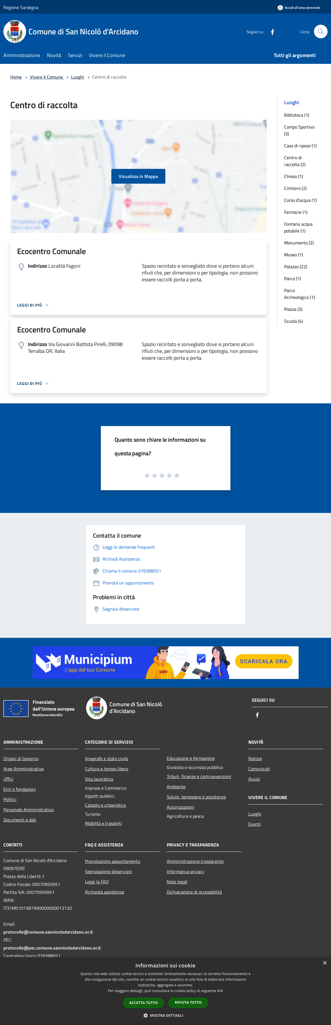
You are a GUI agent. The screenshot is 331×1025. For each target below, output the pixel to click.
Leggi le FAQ (97, 881)
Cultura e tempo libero (106, 768)
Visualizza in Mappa (138, 176)
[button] (166, 1015)
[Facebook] (270, 31)
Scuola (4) (293, 321)
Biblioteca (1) (296, 115)
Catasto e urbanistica (105, 805)
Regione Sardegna (20, 7)
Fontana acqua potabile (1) (298, 227)
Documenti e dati (19, 819)
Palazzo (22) (295, 266)
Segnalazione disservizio (108, 871)
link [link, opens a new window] (220, 990)
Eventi (254, 824)
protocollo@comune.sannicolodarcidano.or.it (48, 931)
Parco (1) (292, 278)
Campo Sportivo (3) (299, 130)
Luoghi (77, 77)
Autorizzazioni (180, 807)
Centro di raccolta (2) (294, 161)
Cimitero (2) (295, 188)
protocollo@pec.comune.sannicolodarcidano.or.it (52, 947)
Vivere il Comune (47, 77)
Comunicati (259, 768)
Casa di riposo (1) (300, 145)
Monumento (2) (299, 242)
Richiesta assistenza (104, 891)
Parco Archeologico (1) (299, 294)
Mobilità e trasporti (103, 823)
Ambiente (176, 786)
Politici (9, 799)
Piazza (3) (293, 309)
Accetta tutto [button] (143, 1002)
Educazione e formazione (191, 758)
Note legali (177, 881)
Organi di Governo (20, 758)
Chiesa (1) (293, 176)
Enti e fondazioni (19, 789)
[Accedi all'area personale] (299, 7)
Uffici (8, 778)
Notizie (255, 758)
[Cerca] (321, 31)
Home (16, 77)
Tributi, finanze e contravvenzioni (199, 776)
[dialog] (165, 991)
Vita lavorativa (99, 778)
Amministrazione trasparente (195, 861)
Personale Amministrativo (28, 809)
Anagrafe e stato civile (106, 758)
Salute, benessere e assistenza (196, 796)
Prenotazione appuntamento (112, 861)
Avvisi (254, 778)
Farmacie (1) (295, 212)
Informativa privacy (185, 871)
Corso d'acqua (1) (300, 200)
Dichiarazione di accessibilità (194, 891)
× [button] (324, 963)
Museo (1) (293, 254)
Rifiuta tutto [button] (188, 1002)
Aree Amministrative (23, 768)
